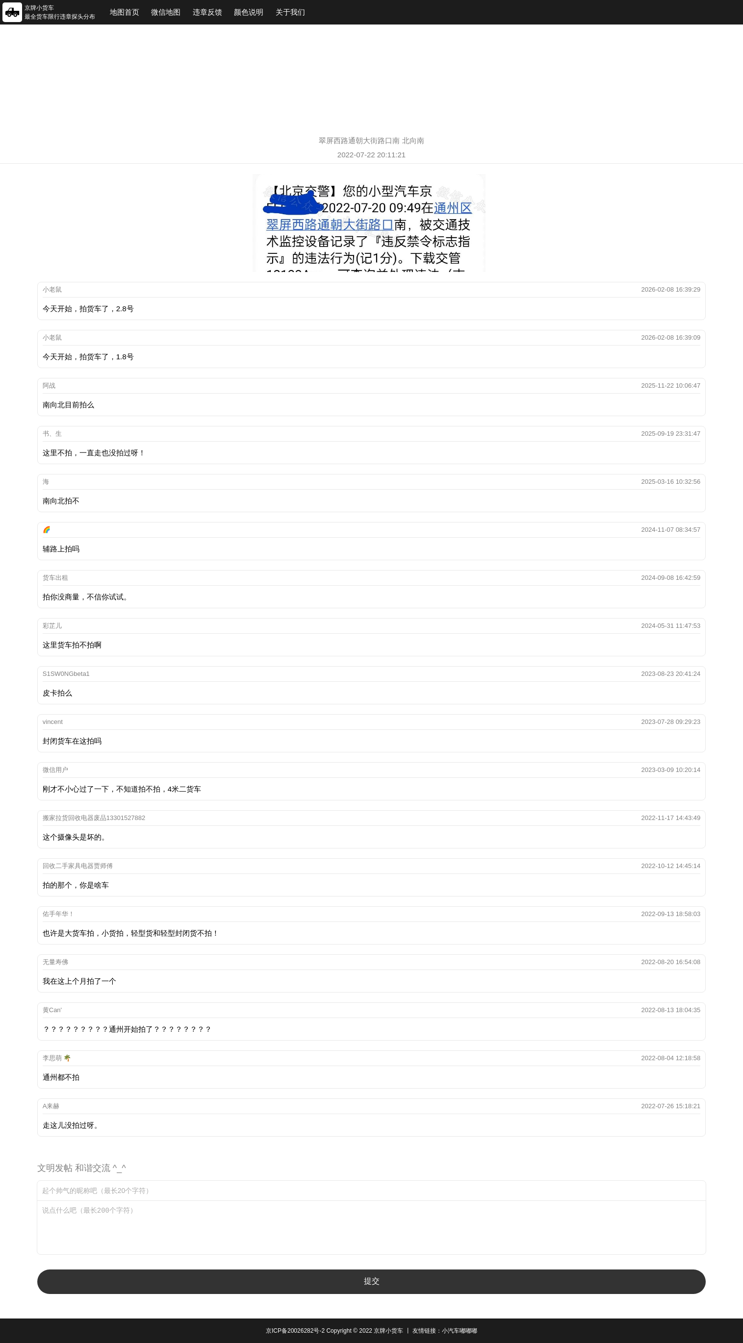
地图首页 (124, 12)
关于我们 (290, 12)
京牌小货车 (388, 1330)
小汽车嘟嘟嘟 (459, 1330)
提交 (372, 1281)
